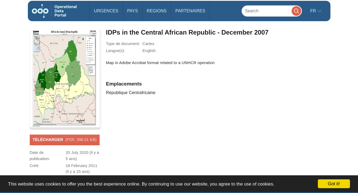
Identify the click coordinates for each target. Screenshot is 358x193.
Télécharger (64, 140)
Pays (132, 11)
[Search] (272, 10)
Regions (157, 11)
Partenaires (190, 11)
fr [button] (313, 11)
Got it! (334, 183)
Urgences (106, 11)
